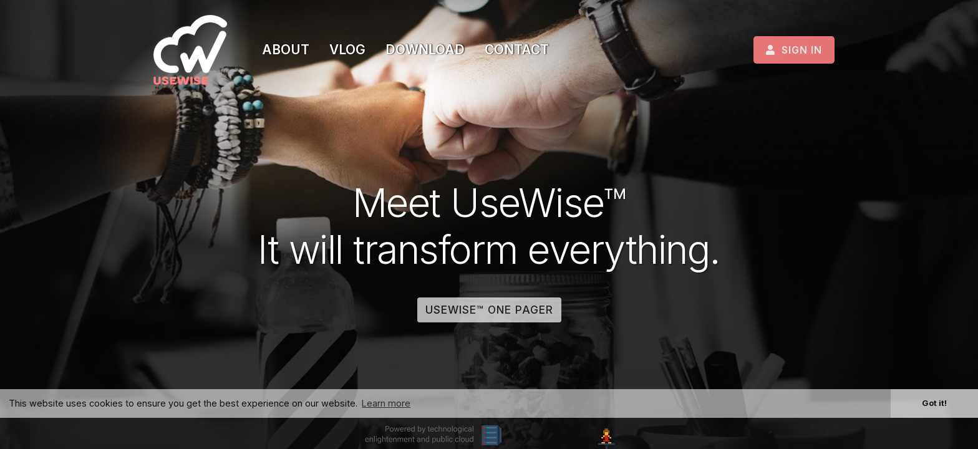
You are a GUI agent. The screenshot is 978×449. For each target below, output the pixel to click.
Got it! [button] (934, 403)
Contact (517, 49)
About (285, 49)
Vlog (347, 49)
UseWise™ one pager (489, 309)
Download (425, 49)
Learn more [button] (386, 403)
